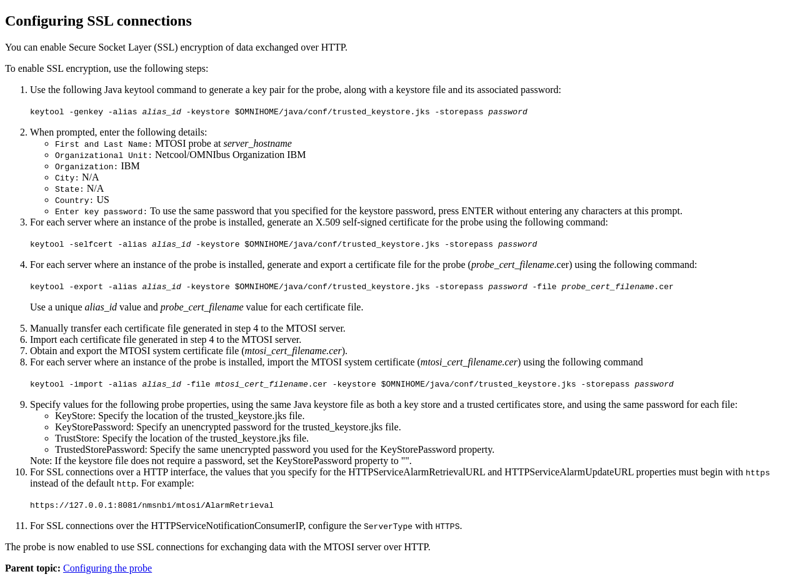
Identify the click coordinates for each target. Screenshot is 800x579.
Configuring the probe (107, 568)
